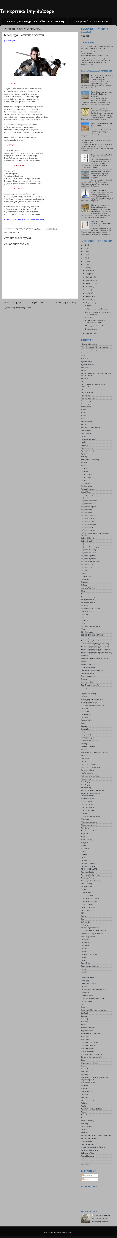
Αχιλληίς (84, 462)
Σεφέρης (84, 1016)
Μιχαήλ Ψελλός (86, 840)
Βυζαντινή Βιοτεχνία (88, 521)
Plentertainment (86, 1162)
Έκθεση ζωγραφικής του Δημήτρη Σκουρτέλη (96, 653)
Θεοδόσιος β (85, 714)
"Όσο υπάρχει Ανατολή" (89, 350)
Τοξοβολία (84, 1085)
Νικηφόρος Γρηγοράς (88, 863)
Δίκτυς (83, 617)
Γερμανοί (84, 573)
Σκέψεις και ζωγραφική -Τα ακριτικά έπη (35, 21)
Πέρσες (83, 957)
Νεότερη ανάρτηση (13, 302)
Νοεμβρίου (90, 274)
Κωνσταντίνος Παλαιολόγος (90, 767)
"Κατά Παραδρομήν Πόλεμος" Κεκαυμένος (95, 347)
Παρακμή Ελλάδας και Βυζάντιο (92, 934)
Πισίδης (83, 969)
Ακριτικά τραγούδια (88, 398)
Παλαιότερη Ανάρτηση (65, 302)
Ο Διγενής (88, 306)
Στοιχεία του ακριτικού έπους (91, 1033)
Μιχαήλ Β (84, 834)
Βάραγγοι (84, 468)
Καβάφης (84, 744)
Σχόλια (85, 1179)
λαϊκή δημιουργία (87, 773)
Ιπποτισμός (85, 729)
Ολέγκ (83, 913)
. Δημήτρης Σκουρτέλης (89, 344)
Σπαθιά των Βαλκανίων (89, 1028)
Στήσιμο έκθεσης (87, 1031)
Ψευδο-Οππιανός (86, 1126)
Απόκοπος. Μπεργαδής (89, 439)
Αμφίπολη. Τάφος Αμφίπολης (91, 427)
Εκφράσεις (84, 655)
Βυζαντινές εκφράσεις (88, 515)
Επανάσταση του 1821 (88, 676)
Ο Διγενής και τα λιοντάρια (90, 898)
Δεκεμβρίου (90, 270)
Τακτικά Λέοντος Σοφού (89, 1069)
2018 (85, 255)
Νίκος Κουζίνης (86, 884)
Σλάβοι (83, 1025)
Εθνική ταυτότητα (87, 632)
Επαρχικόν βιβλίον (87, 682)
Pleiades (84, 1159)
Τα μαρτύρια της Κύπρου (89, 1063)
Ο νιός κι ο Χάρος (87, 904)
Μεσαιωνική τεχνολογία (89, 825)
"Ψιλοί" (83, 356)
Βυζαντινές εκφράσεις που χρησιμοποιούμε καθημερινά (100, 110)
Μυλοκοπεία (85, 848)
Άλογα (83, 410)
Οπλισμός (84, 925)
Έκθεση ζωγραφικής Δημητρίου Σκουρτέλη (95, 650)
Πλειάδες (84, 972)
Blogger (69, 1232)
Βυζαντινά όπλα (86, 510)
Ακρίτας (84, 381)
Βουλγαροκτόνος (87, 495)
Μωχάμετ (84, 854)
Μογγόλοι (84, 843)
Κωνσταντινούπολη (87, 770)
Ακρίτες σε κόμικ (87, 392)
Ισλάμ (83, 732)
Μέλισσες (84, 813)
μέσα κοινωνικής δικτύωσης (90, 816)
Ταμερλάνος (85, 1072)
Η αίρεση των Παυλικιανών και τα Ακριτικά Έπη (101, 124)
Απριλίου (89, 296)
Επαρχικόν (84, 679)
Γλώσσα (84, 585)
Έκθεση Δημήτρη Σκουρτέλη (90, 641)
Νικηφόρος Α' (85, 860)
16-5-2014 (84, 359)
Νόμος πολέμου (86, 887)
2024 (85, 245)
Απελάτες (84, 436)
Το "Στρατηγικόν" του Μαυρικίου (96, 309)
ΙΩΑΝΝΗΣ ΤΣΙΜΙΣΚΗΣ (89, 741)
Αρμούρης (84, 445)
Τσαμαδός (84, 1088)
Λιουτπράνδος (86, 788)
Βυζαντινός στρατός (88, 567)
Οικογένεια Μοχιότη (88, 910)
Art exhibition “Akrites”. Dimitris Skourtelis (96, 1135)
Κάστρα (83, 749)
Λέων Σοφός (85, 782)
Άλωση (83, 416)
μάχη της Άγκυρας (87, 804)
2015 (85, 264)
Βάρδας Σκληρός (86, 474)
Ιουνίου (88, 290)
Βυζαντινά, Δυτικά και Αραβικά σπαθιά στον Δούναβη (101, 156)
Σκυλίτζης (84, 1022)
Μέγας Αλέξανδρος (87, 807)
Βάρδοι (83, 480)
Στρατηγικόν (85, 1039)
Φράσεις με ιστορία (87, 1100)
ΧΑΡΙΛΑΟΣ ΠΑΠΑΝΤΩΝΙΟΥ (91, 1109)
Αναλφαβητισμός (87, 430)
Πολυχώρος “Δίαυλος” (88, 983)
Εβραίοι (83, 629)
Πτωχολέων (85, 992)
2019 (85, 251)
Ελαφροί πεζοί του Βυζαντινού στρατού (94, 658)
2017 (85, 258)
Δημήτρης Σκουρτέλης (88, 600)
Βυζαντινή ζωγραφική (88, 524)
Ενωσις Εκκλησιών (87, 673)
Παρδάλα (84, 948)
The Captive (85, 1165)
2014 (85, 268)
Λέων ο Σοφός (86, 779)
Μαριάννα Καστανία (88, 798)
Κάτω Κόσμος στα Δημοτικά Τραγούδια (94, 752)
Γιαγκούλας (85, 579)
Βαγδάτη (84, 465)
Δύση (83, 623)
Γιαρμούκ (84, 582)
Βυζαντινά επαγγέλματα (89, 501)
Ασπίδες (84, 457)
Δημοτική (84, 605)
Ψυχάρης (84, 1129)
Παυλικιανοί (85, 951)
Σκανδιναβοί (85, 1019)
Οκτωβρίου (90, 277)
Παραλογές (85, 939)
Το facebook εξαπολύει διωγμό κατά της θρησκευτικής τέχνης (94, 1078)
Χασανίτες (84, 1118)
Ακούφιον (84, 378)
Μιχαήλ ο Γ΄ (85, 837)
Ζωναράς (84, 697)
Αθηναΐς (84, 370)
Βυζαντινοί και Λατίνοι (89, 553)
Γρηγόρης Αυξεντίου (88, 588)
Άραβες (83, 442)
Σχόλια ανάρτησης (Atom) (22, 308)
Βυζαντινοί (84, 544)
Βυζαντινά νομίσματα (88, 507)
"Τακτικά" (84, 353)
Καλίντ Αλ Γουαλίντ (88, 747)
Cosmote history (86, 1141)
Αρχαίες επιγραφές (87, 451)
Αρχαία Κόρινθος (87, 448)
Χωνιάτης (84, 1124)
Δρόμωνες (84, 620)
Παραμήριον (85, 942)
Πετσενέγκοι (85, 963)
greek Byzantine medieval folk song (93, 1147)
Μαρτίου (89, 299)
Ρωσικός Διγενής (86, 1001)
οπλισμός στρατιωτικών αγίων (91, 928)
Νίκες (83, 857)
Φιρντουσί (84, 1097)
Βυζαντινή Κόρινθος (88, 530)
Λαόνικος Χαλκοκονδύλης (90, 776)
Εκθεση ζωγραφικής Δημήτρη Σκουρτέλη (95, 644)
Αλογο (83, 413)
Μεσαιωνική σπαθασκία (89, 822)
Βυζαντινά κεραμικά (88, 504)
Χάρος (83, 1112)
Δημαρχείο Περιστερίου (89, 597)
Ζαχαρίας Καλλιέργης (88, 694)
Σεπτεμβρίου (90, 280)
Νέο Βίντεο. (89, 317)
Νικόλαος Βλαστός (87, 878)
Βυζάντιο (84, 570)
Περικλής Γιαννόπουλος (89, 954)
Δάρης (83, 591)
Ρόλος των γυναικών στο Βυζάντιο (92, 998)
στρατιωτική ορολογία (88, 1045)
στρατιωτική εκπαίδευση (89, 1042)
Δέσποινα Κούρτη (87, 594)
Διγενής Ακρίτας (86, 611)
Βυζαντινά (84, 498)
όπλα (82, 919)
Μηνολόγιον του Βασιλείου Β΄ (91, 831)
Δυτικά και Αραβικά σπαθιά (90, 626)
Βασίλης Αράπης (86, 486)
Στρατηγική (85, 1036)
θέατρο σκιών (85, 711)
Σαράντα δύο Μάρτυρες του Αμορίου (93, 1010)
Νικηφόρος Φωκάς (87, 872)
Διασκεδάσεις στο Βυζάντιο (90, 608)
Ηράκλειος (84, 708)
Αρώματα (84, 454)
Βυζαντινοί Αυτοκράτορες (90, 547)
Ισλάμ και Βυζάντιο (87, 735)
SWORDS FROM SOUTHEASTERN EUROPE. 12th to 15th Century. (101, 224)
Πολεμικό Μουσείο (87, 978)
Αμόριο (83, 424)
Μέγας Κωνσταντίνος (88, 810)
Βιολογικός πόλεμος (88, 489)
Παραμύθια (85, 945)
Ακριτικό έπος (86, 401)
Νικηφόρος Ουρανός (88, 866)
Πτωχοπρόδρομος (91, 329)
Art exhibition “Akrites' (89, 1138)
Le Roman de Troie (87, 1153)
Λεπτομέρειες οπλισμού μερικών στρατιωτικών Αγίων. (102, 76)
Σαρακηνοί (84, 1007)
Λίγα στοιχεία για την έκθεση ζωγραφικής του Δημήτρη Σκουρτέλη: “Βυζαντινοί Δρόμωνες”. (100, 175)
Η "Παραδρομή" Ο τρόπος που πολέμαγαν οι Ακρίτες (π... (95, 321)
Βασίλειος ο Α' (86, 483)
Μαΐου (88, 293)
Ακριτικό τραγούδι (87, 404)
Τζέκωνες (84, 1075)
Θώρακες (84, 723)
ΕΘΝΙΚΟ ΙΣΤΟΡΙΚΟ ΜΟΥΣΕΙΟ (92, 635)
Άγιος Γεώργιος (86, 362)
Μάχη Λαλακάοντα (87, 801)
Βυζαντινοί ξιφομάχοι (88, 556)
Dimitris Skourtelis (87, 1144)
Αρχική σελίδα (38, 302)
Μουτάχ (84, 845)
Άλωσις (83, 418)
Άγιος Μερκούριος (87, 365)
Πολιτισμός (85, 981)
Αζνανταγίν (85, 367)
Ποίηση (83, 975)
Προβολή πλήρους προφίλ (100, 1222)
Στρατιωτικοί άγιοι (87, 1048)
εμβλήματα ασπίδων (88, 664)
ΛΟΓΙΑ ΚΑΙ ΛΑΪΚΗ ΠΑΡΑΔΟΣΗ (92, 791)
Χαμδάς (83, 1106)
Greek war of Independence (90, 1150)
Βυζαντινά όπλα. (86, 512)
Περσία (83, 960)
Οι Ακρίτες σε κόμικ (88, 907)
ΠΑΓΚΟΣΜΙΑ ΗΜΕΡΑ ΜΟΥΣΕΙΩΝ (93, 931)
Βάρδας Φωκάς (86, 477)
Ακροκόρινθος (86, 407)
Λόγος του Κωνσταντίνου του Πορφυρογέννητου (91, 794)
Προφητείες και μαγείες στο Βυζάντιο (93, 989)
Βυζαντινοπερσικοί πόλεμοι (90, 561)
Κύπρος (83, 761)
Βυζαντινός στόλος (87, 564)
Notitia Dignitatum (87, 1156)
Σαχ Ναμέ (84, 1013)
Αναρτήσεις (87, 1175)
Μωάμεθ (84, 851)
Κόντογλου (85, 758)
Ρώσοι (83, 1004)
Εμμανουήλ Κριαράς (88, 667)
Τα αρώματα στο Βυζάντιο (99, 190)
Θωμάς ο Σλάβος (86, 720)
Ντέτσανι (84, 889)
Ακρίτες (83, 389)
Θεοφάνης (84, 717)
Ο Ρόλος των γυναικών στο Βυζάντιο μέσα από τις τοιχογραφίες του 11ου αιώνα (100, 207)
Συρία (83, 1060)
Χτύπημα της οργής (87, 1121)
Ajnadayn (84, 1132)
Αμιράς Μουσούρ (87, 421)
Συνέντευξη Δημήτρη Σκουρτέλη (92, 1054)
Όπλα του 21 (85, 922)
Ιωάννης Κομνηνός (87, 738)
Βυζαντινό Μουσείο (87, 538)
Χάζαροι (84, 1103)
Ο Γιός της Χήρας (87, 895)
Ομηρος (83, 916)
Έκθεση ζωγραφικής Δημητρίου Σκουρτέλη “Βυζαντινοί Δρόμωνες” (101, 94)
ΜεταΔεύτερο (85, 828)
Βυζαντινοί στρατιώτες (88, 559)
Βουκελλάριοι (85, 492)
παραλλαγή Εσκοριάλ (88, 937)
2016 (85, 261)
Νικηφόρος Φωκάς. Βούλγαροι (91, 875)
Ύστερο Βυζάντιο (87, 1091)
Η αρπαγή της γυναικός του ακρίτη (92, 699)
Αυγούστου (90, 283)
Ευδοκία (84, 691)
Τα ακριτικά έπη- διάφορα (27, 11)
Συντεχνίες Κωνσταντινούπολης (91, 1057)
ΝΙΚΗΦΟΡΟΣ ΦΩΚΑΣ (89, 869)
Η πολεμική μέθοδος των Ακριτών (92, 705)
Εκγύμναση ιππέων (87, 638)
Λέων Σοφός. (85, 785)
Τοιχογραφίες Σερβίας (88, 1082)
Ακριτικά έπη (85, 395)
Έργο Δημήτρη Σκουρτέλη (90, 685)
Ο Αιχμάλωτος (86, 892)
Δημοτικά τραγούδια (88, 603)
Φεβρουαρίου (90, 303)
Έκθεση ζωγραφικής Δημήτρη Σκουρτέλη (95, 647)
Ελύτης (83, 661)
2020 (85, 248)
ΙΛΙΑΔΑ (84, 726)
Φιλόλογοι (84, 1094)
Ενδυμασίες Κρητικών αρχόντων (92, 670)
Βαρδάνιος (84, 471)
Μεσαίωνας (85, 819)
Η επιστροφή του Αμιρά (89, 702)
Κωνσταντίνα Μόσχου (88, 764)
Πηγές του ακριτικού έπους (90, 966)
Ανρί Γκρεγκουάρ (87, 433)
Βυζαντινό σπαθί (86, 541)
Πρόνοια (84, 986)
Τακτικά (84, 1066)
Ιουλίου (88, 287)
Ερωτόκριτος (14, 232)
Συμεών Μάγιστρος (87, 1051)
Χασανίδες (84, 1115)
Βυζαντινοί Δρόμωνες (88, 550)
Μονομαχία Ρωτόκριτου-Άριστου (96, 326)
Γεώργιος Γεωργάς (87, 576)
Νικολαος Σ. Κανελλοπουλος (91, 881)
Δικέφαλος (84, 614)
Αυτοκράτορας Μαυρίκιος (90, 460)
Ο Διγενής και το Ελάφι (89, 901)
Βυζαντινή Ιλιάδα (87, 527)
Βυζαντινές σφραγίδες (88, 518)
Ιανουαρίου (90, 333)
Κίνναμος (84, 755)
